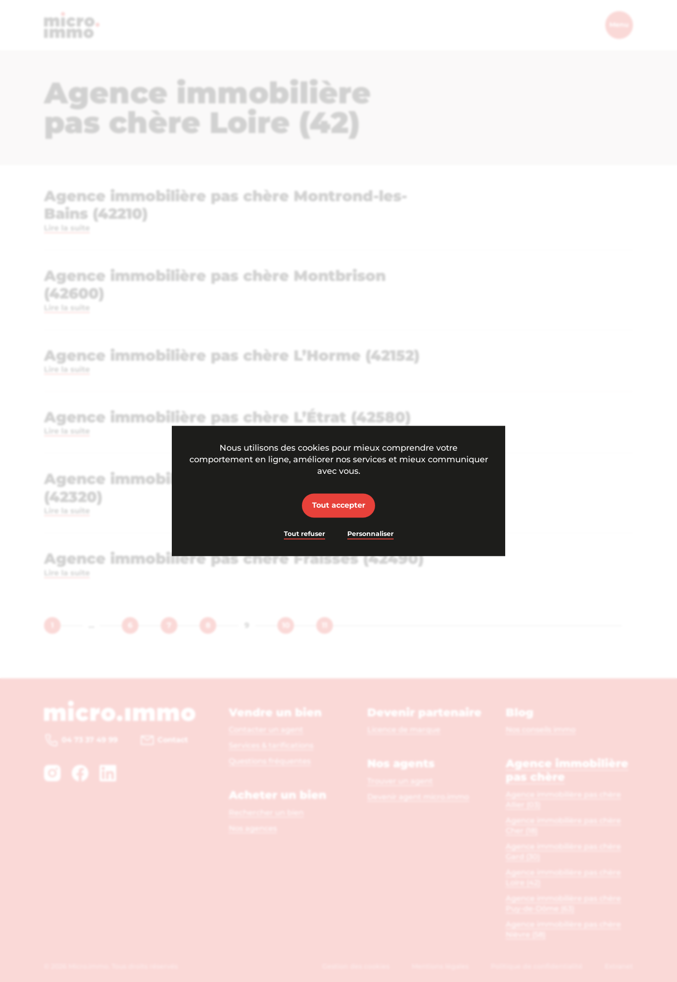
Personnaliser (370, 533)
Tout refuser (304, 533)
